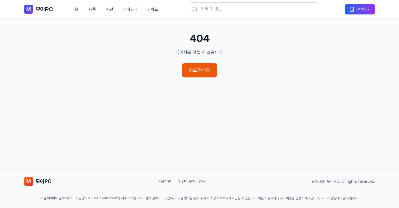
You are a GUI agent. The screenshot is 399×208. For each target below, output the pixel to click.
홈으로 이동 (199, 70)
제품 (92, 9)
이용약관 (164, 181)
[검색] (253, 9)
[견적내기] (360, 9)
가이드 (152, 9)
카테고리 (130, 9)
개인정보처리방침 (191, 181)
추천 (109, 9)
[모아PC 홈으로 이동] (38, 9)
